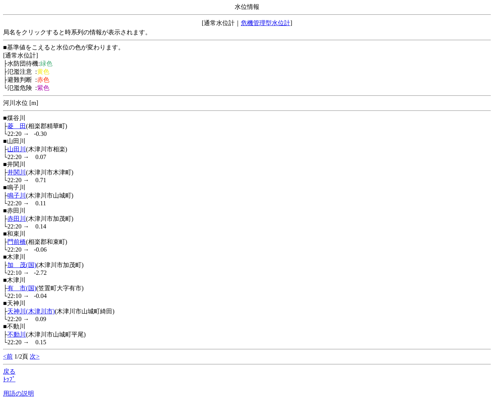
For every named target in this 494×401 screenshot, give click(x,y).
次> (34, 356)
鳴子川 (16, 195)
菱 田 (16, 126)
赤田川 (16, 218)
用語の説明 (18, 393)
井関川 (16, 172)
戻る (9, 371)
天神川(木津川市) (31, 311)
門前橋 (16, 242)
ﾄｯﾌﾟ (9, 379)
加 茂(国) (21, 265)
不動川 (16, 334)
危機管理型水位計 (265, 23)
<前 (8, 356)
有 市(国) (21, 288)
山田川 (16, 149)
